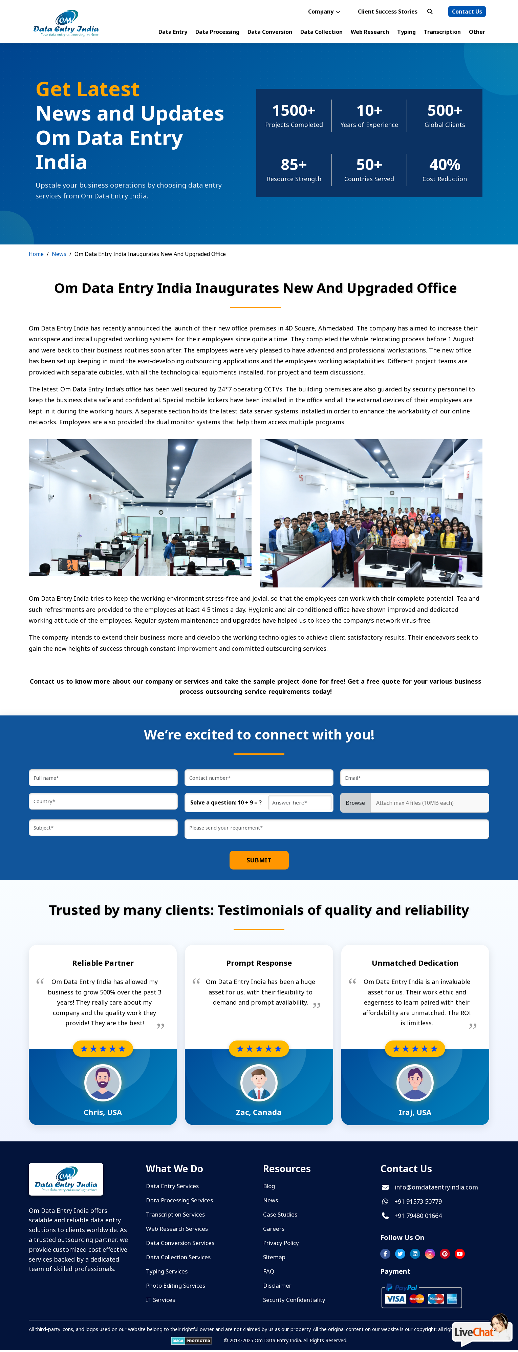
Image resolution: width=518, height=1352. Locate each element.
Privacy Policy (281, 1245)
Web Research (370, 32)
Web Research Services (177, 1231)
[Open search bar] (430, 11)
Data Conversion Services (180, 1245)
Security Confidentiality (294, 1302)
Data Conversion (269, 32)
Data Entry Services (172, 1188)
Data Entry (172, 32)
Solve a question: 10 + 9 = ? (226, 805)
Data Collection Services (178, 1259)
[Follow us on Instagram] (430, 1256)
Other (477, 32)
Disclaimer (277, 1287)
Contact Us (467, 11)
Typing (406, 32)
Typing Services (167, 1273)
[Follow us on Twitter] (400, 1256)
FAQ (268, 1273)
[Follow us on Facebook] (385, 1256)
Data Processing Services (179, 1202)
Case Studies (280, 1216)
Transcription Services (175, 1216)
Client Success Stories (387, 11)
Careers (273, 1231)
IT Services (160, 1302)
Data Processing (217, 32)
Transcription (442, 32)
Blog (269, 1188)
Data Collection (321, 32)
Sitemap (274, 1259)
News (59, 254)
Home (36, 254)
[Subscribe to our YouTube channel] (460, 1256)
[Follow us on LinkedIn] (415, 1256)
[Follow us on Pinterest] (445, 1256)
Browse (355, 805)
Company (325, 11)
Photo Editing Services (175, 1287)
